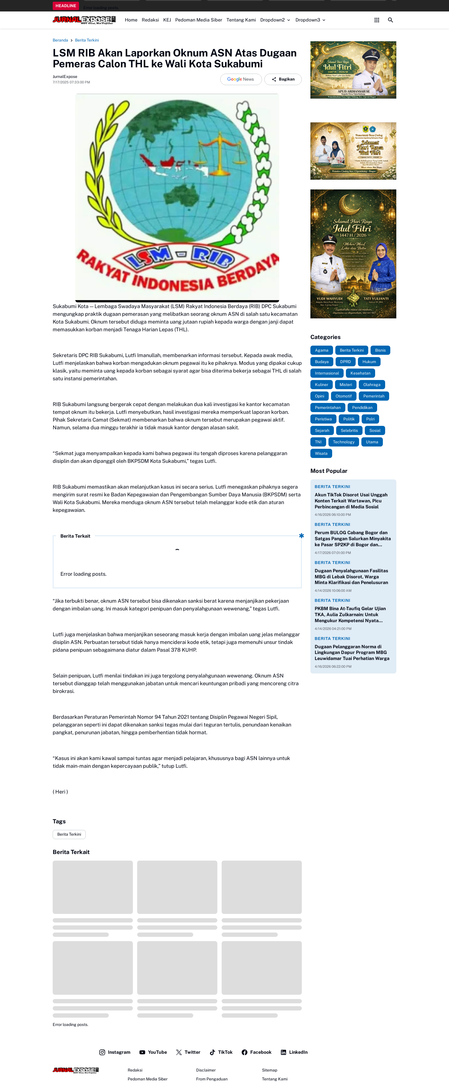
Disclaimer (206, 1070)
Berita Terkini (69, 834)
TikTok (221, 1052)
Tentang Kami (241, 20)
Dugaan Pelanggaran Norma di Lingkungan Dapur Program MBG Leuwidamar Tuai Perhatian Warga (352, 652)
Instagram (114, 1052)
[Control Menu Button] (377, 20)
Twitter (188, 1052)
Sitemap (269, 1070)
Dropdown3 (311, 20)
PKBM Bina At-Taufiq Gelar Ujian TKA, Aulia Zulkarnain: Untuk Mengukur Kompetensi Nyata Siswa (350, 615)
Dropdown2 (275, 20)
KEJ (167, 20)
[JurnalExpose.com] (76, 1070)
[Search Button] (390, 20)
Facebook (256, 1052)
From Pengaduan (212, 1079)
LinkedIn (294, 1052)
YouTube (153, 1052)
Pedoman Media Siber (198, 20)
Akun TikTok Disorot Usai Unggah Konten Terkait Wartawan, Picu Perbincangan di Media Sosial (351, 501)
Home (131, 20)
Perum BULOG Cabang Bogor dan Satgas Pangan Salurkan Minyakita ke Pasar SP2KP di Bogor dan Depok (353, 539)
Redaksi (150, 20)
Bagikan (283, 79)
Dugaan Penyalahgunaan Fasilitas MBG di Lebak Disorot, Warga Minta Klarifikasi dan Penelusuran (351, 576)
